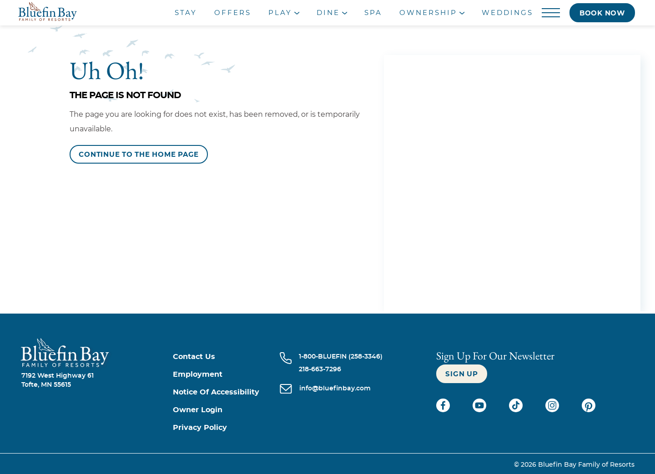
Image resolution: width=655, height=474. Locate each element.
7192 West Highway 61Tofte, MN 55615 (57, 380)
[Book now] (602, 12)
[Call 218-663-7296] (341, 369)
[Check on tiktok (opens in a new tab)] (516, 410)
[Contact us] (226, 357)
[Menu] (551, 13)
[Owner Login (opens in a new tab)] (226, 410)
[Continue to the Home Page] (139, 154)
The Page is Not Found (125, 95)
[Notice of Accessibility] (226, 392)
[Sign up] (461, 373)
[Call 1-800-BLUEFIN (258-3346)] (341, 356)
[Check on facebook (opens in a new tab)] (444, 410)
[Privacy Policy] (226, 428)
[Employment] (226, 374)
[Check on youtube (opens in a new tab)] (480, 410)
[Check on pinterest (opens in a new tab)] (588, 410)
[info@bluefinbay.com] (335, 389)
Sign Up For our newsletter (495, 356)
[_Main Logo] (81, 12)
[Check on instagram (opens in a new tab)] (553, 410)
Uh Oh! (107, 70)
